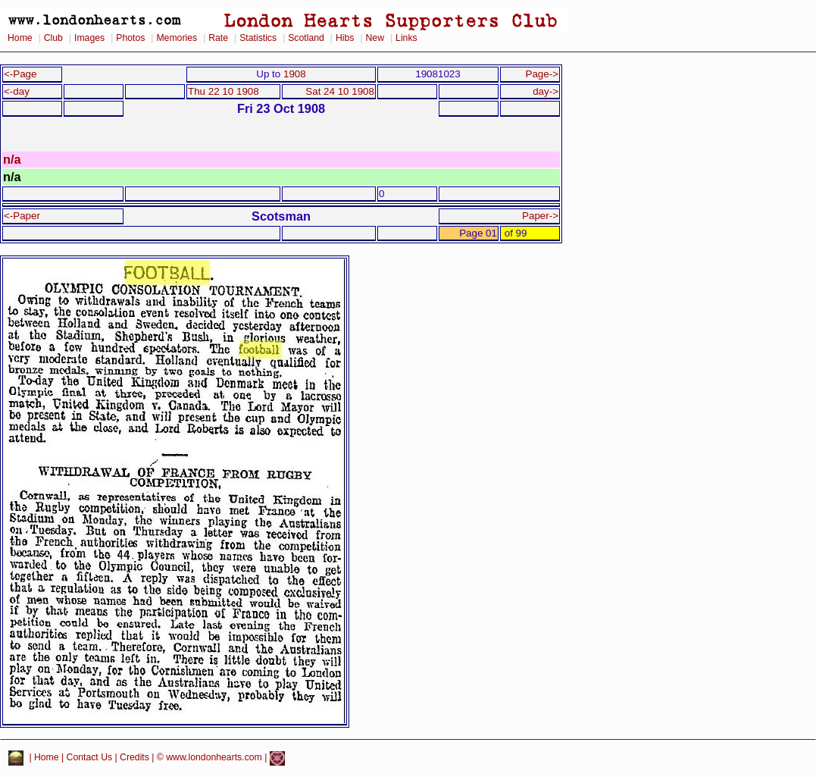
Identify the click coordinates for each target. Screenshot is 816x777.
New (375, 38)
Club (53, 38)
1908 (294, 74)
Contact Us (90, 758)
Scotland (306, 38)
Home (20, 38)
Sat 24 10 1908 (339, 91)
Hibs (345, 38)
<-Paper (22, 215)
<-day (17, 91)
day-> (545, 91)
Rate (218, 38)
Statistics (258, 38)
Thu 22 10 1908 (223, 91)
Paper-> (540, 215)
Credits (134, 758)
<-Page (20, 74)
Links (406, 38)
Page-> (541, 74)
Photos (130, 38)
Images (89, 38)
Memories (176, 38)
